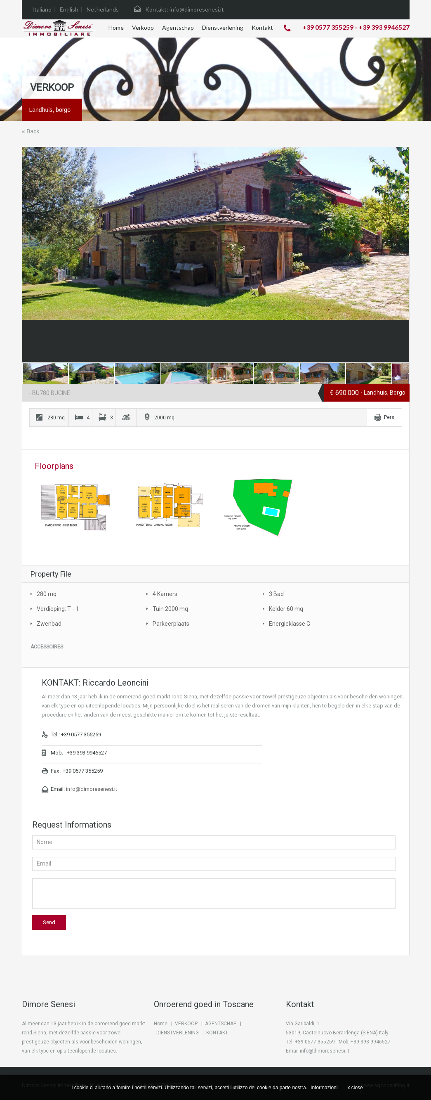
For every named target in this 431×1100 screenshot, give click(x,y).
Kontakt (262, 27)
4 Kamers (165, 594)
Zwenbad (49, 623)
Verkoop (143, 27)
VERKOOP (186, 1024)
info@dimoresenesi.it (91, 789)
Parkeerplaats (171, 623)
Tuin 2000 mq (170, 609)
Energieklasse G (289, 623)
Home (116, 27)
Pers (389, 417)
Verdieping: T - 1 (58, 609)
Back (32, 131)
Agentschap (178, 27)
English (69, 9)
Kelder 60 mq (286, 609)
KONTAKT (217, 1033)
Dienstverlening (222, 27)
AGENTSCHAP (220, 1024)
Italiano (42, 9)
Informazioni (324, 1088)
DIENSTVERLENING (177, 1033)
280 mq (47, 594)
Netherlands (103, 9)
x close (355, 1088)
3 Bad (276, 594)
